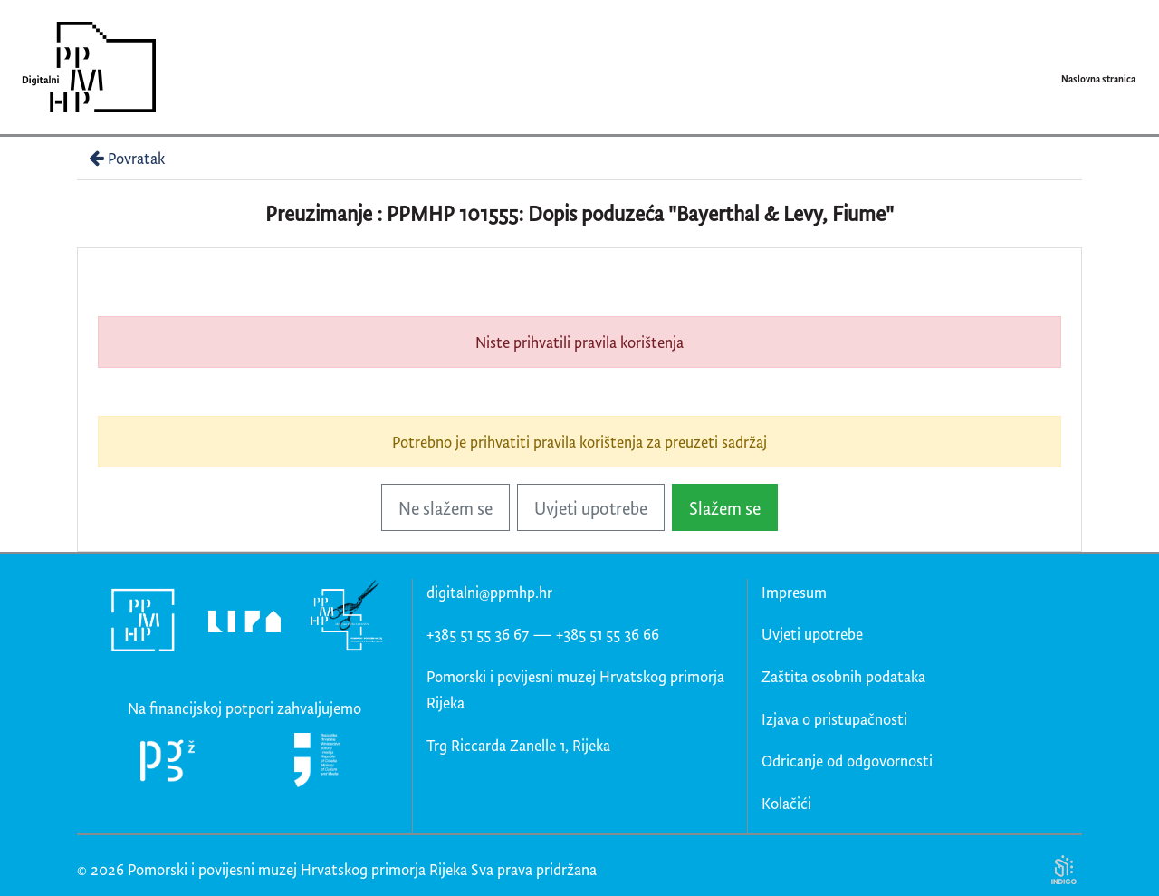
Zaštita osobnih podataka (843, 676)
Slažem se (725, 508)
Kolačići (786, 803)
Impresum (794, 592)
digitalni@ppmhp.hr (489, 592)
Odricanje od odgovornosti (847, 760)
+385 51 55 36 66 (607, 633)
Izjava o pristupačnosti (834, 718)
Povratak (125, 158)
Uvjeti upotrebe (590, 508)
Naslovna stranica (1098, 78)
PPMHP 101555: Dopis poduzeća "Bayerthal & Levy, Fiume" (640, 213)
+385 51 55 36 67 (477, 633)
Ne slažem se (445, 508)
